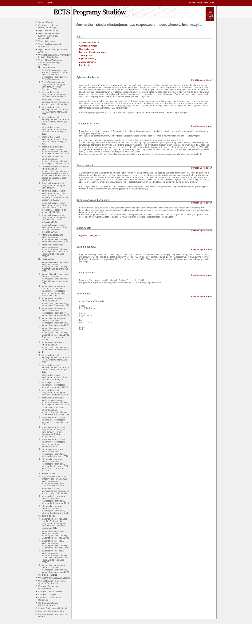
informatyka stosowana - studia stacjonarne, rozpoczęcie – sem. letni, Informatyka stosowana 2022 (55, 509)
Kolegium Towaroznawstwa (51, 591)
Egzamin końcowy (87, 59)
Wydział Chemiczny (47, 41)
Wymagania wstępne (89, 46)
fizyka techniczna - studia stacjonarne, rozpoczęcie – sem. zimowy (54, 185)
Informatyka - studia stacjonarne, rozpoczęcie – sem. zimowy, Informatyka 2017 (54, 140)
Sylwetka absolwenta (89, 42)
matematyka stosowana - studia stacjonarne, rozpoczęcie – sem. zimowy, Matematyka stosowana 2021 (55, 321)
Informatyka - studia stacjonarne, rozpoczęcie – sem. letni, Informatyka (54, 377)
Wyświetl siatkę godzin (89, 235)
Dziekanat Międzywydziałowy (51, 611)
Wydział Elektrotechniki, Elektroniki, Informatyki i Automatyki (49, 35)
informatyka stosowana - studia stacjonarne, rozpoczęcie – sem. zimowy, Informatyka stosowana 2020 (55, 238)
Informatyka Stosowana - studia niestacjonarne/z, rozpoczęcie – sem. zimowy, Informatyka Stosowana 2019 (55, 150)
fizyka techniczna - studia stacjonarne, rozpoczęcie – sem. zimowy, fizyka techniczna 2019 (54, 228)
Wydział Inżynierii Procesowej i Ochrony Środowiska (52, 582)
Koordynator (85, 65)
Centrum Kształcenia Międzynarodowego (48, 26)
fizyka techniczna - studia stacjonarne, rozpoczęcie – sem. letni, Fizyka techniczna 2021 (55, 420)
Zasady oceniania (87, 62)
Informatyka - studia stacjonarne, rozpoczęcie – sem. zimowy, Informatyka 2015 (54, 130)
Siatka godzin (85, 55)
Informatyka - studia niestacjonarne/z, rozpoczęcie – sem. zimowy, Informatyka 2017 (55, 120)
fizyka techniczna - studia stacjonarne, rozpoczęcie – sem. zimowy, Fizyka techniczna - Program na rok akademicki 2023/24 (55, 195)
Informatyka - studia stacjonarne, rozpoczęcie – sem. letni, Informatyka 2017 (55, 392)
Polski (40, 3)
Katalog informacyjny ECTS (202, 3)
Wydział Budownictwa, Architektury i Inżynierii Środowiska (54, 56)
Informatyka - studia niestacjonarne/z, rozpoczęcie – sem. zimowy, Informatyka (55, 102)
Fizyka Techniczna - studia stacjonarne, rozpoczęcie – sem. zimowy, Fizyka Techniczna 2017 (54, 85)
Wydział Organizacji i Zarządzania (54, 578)
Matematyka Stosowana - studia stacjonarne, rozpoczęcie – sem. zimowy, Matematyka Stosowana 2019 (55, 411)
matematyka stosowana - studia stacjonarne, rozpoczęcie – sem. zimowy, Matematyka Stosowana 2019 (55, 301)
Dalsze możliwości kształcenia (93, 52)
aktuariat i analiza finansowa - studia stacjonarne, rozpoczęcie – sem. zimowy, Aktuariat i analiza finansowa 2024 (55, 278)
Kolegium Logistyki (47, 594)
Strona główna (45, 22)
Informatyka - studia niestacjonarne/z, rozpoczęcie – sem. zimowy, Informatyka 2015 (55, 110)
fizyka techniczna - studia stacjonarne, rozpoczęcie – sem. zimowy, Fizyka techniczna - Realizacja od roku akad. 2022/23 (54, 207)
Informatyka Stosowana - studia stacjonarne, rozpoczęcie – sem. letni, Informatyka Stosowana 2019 (55, 499)
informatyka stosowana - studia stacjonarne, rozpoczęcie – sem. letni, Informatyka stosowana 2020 (55, 452)
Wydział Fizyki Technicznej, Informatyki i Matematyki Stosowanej (51, 62)
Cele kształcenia (86, 49)
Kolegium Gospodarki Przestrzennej (48, 587)
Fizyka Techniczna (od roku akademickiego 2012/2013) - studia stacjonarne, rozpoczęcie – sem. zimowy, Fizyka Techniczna (55, 74)
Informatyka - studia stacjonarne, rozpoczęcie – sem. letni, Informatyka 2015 (55, 384)
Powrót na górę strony (201, 80)
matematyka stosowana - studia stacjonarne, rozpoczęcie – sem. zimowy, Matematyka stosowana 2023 (55, 345)
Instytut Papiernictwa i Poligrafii (52, 608)
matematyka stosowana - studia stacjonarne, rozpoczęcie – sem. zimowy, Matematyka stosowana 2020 (55, 311)
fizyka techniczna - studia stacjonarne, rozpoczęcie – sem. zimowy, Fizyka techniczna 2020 (54, 218)
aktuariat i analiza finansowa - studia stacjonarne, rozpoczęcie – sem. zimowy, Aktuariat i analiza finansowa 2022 (55, 266)
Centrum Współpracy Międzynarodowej (48, 604)
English (48, 3)
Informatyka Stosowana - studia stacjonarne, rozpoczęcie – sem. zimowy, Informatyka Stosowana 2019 (55, 160)
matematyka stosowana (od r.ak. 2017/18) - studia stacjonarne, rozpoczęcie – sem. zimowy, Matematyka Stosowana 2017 (54, 291)
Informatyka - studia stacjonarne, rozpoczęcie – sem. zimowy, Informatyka (54, 94)
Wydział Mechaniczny (48, 30)
